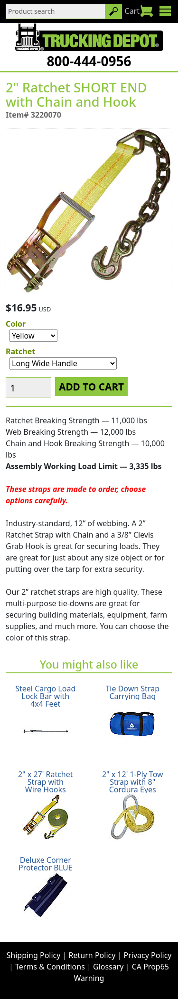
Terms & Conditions (50, 966)
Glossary (108, 966)
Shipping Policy (34, 955)
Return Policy (92, 955)
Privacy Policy (148, 955)
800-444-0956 (89, 61)
